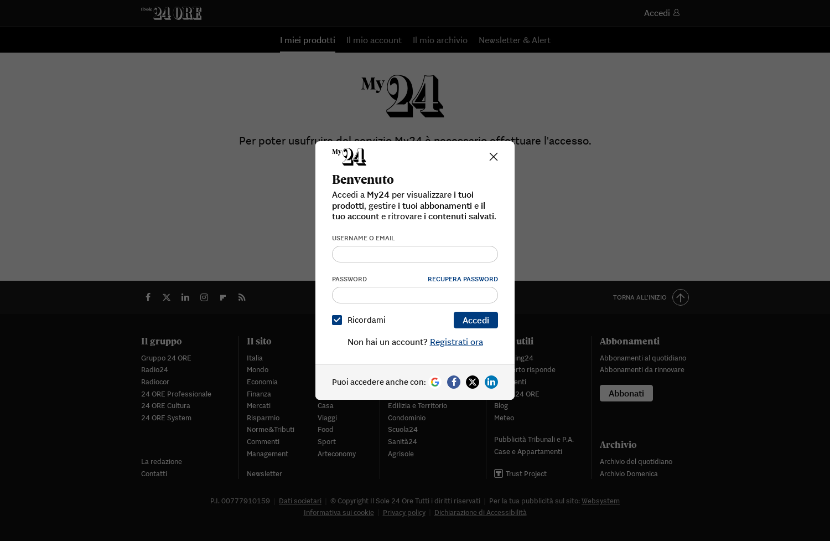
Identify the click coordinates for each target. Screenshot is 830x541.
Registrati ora (456, 341)
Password (349, 279)
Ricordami (361, 320)
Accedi (476, 320)
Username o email (363, 238)
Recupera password (463, 279)
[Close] (494, 157)
